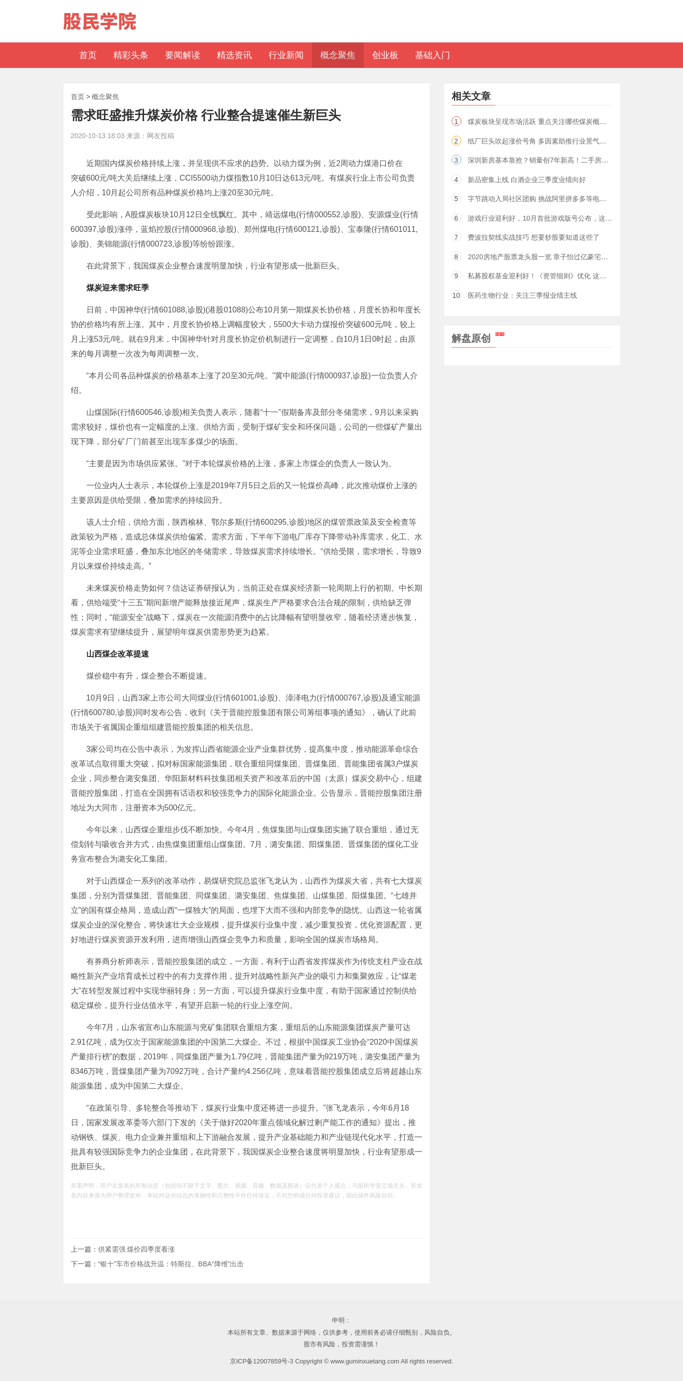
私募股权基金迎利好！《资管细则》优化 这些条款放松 (551, 276)
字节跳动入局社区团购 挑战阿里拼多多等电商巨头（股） (554, 199)
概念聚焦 (105, 97)
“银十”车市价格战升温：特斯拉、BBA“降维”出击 (171, 1264)
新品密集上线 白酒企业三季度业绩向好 (527, 180)
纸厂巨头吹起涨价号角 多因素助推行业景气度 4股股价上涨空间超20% (574, 141)
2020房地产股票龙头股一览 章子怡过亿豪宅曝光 (541, 257)
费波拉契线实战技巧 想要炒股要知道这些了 (534, 237)
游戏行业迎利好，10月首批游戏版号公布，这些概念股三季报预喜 (567, 218)
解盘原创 (478, 338)
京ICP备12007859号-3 (261, 1361)
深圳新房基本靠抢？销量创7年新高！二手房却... (541, 160)
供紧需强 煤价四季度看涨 (136, 1249)
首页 (77, 97)
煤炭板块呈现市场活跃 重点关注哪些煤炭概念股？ (544, 121)
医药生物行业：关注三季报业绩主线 (522, 295)
